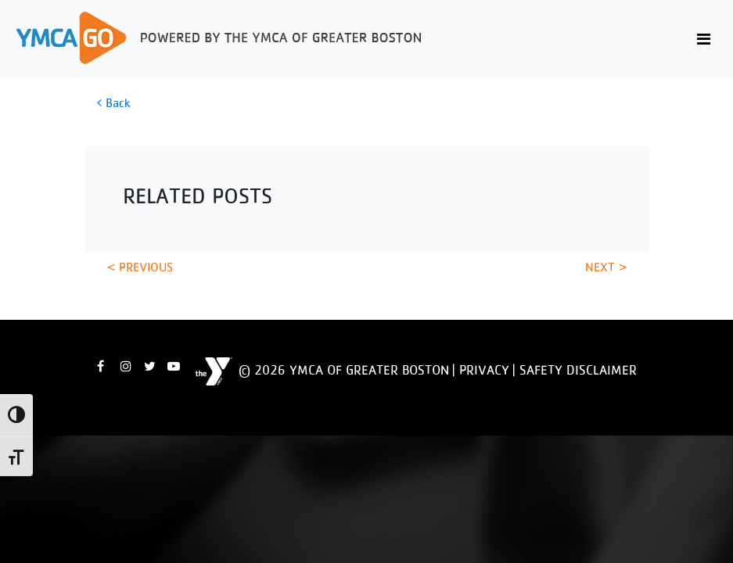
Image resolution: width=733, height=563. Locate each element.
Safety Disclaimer (578, 370)
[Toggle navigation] (703, 39)
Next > (606, 267)
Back (113, 102)
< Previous (140, 267)
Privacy (484, 370)
